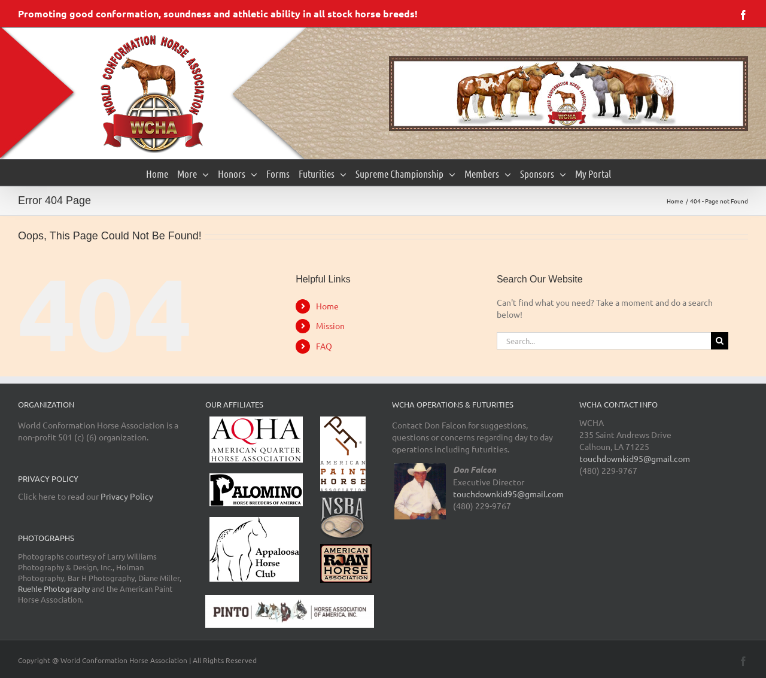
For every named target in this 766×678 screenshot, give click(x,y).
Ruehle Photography (54, 588)
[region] (568, 93)
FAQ (324, 345)
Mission (330, 325)
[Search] (719, 340)
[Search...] (604, 340)
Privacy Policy (127, 496)
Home (327, 305)
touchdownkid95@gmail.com (508, 493)
